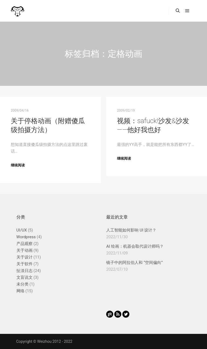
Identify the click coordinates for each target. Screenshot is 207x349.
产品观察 (24, 243)
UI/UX (21, 230)
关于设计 (24, 257)
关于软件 (24, 263)
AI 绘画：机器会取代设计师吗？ (135, 246)
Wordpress (26, 236)
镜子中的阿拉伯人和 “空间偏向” (134, 262)
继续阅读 (18, 165)
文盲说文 (24, 277)
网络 (20, 290)
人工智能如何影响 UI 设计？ (131, 230)
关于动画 (24, 250)
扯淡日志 (24, 270)
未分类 (22, 284)
